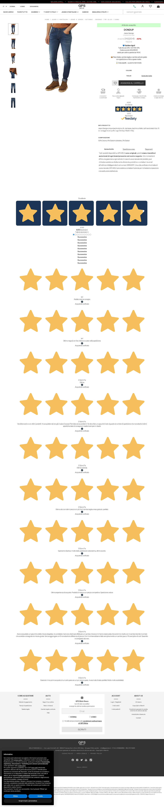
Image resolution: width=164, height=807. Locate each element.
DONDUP (129, 30)
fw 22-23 (108, 19)
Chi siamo (138, 702)
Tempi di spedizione (25, 705)
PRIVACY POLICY (96, 753)
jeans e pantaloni (60, 19)
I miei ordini (115, 705)
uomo (117, 19)
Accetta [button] (40, 796)
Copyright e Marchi (138, 705)
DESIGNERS (34, 6)
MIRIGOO (84, 767)
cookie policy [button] (22, 766)
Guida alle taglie (147, 75)
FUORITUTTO (22, 12)
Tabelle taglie (26, 709)
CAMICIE (85, 12)
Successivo (82, 237)
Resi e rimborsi (48, 705)
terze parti (34, 768)
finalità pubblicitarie (24, 775)
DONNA (12, 6)
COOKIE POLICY (67, 753)
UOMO (22, 6)
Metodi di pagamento (25, 702)
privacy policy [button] (18, 760)
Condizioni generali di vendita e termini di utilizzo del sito (138, 709)
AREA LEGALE (82, 753)
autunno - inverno (93, 19)
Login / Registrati (116, 702)
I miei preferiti (116, 709)
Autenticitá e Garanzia (138, 714)
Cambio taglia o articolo (48, 709)
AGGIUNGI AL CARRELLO (132, 83)
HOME (47, 19)
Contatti (138, 718)
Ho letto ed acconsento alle (82, 722)
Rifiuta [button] (15, 796)
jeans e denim (76, 19)
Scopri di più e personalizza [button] (28, 801)
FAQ (48, 713)
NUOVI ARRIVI (8, 12)
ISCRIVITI (82, 729)
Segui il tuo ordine (48, 702)
